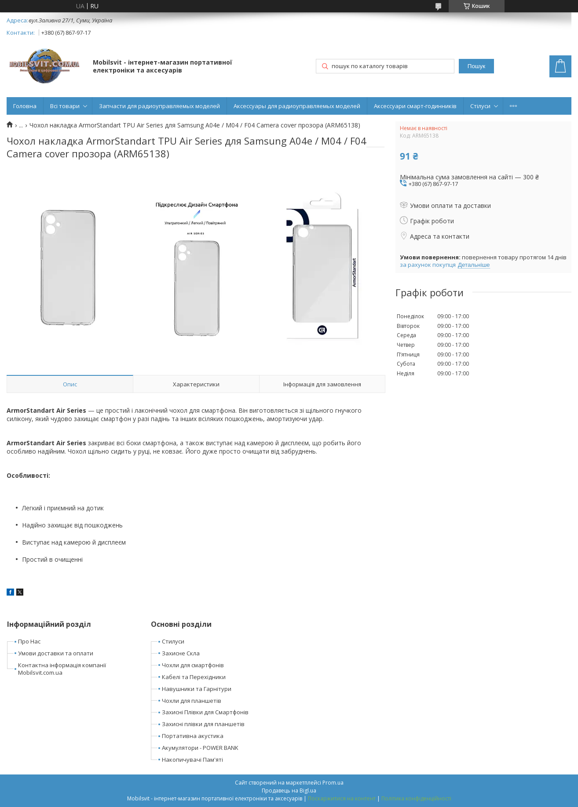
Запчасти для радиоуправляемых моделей (159, 106)
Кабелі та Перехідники (194, 677)
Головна (25, 106)
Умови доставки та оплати (55, 653)
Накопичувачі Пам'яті (192, 759)
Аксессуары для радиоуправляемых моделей (297, 106)
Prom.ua (333, 782)
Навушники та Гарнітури (196, 689)
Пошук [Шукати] (476, 66)
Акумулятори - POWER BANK (200, 748)
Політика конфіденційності (416, 798)
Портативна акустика (192, 736)
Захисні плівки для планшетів (203, 724)
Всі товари (65, 106)
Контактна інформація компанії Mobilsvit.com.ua (62, 668)
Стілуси (480, 106)
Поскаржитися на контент (342, 798)
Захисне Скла (181, 653)
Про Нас (29, 641)
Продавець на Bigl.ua (289, 790)
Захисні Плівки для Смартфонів (205, 712)
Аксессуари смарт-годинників (415, 106)
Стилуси (173, 641)
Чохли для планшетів (191, 701)
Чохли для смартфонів (193, 665)
